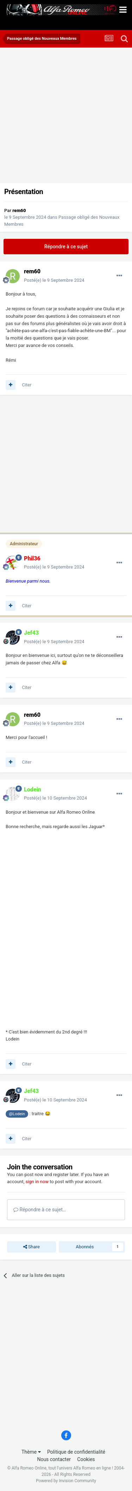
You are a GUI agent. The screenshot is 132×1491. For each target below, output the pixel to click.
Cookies (86, 1459)
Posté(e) (54, 280)
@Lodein (17, 1113)
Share (31, 1247)
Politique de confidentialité (76, 1452)
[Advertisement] (66, 117)
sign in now (37, 1181)
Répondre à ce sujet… (39, 1209)
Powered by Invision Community (66, 1480)
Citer (26, 384)
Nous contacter (54, 1459)
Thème (31, 1452)
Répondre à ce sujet (66, 246)
